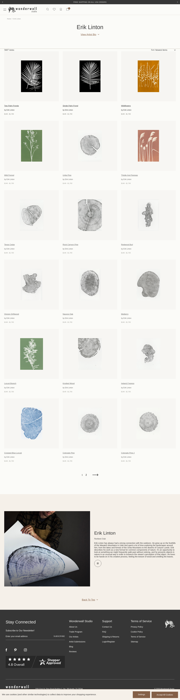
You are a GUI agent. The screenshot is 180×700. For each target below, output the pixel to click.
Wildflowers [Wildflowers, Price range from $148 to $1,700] (126, 107)
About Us (73, 629)
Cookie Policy (137, 634)
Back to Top (88, 601)
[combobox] (165, 51)
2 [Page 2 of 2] (86, 477)
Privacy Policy (137, 629)
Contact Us (107, 629)
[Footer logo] (169, 625)
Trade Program (75, 634)
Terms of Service (138, 639)
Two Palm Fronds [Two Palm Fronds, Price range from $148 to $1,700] (12, 107)
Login (104, 644)
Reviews (73, 653)
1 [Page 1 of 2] (82, 477)
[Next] (177, 2)
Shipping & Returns (110, 639)
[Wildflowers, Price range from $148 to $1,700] (148, 77)
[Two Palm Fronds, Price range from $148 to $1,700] (31, 77)
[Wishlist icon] (54, 10)
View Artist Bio (88, 35)
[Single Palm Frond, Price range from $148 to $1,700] (90, 77)
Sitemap (134, 644)
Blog (71, 648)
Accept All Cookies (165, 695)
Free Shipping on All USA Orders (90, 2)
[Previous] (2, 2)
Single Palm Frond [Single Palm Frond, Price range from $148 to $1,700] (71, 107)
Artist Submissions (77, 644)
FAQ (104, 634)
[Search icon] (47, 10)
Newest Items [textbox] (161, 51)
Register (111, 644)
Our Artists (73, 639)
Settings (140, 695)
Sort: (153, 51)
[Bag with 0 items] (67, 10)
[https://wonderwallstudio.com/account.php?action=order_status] (61, 10)
